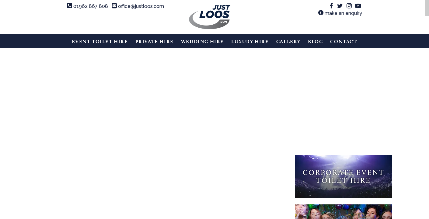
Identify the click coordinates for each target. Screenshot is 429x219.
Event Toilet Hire (100, 41)
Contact (343, 41)
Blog (315, 41)
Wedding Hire (202, 41)
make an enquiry (340, 13)
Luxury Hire (250, 41)
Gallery (288, 41)
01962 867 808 (87, 6)
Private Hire (154, 41)
